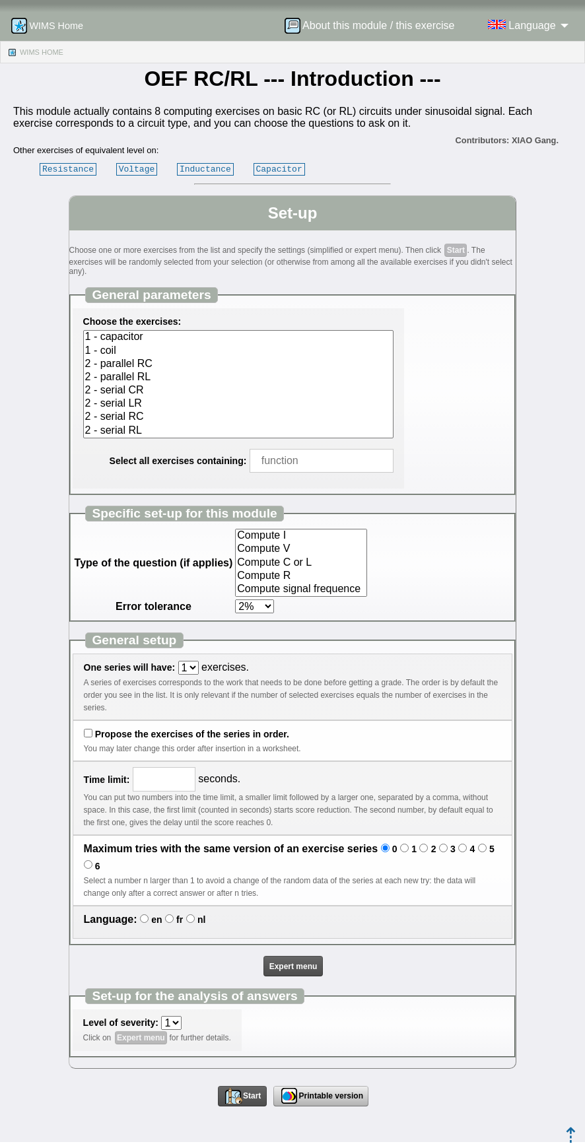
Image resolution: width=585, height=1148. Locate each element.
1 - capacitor (238, 337)
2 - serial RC (238, 417)
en (156, 919)
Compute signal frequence (301, 589)
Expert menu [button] (293, 966)
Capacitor (279, 169)
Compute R (301, 576)
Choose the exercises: (132, 321)
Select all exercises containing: (178, 461)
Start (456, 250)
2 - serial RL (238, 431)
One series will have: (130, 667)
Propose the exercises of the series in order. (192, 734)
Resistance (68, 169)
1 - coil (238, 351)
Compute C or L (301, 563)
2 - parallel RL (238, 377)
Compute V (301, 549)
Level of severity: (120, 1022)
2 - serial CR (238, 390)
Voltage (137, 169)
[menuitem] (374, 26)
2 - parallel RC (238, 364)
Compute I (301, 536)
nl (201, 919)
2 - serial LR (238, 404)
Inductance (205, 169)
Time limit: (107, 779)
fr (179, 919)
